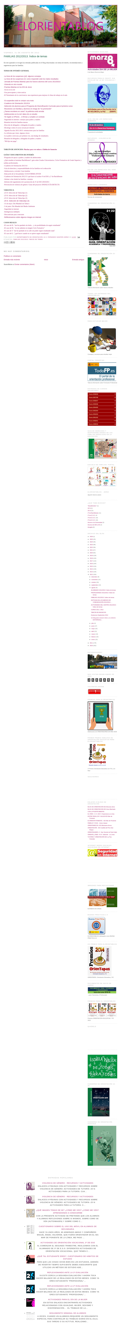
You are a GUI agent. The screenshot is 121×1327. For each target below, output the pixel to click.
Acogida (90, 527)
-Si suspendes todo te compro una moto (19, 101)
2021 (91, 550)
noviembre (94, 579)
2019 (91, 555)
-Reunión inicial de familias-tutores (16, 122)
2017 (91, 561)
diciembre (94, 577)
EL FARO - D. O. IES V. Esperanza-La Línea (101, 814)
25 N (89, 510)
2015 (91, 566)
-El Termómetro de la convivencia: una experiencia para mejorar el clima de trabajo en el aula (35, 95)
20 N (89, 508)
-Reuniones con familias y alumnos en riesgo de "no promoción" (28, 109)
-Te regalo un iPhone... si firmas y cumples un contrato (24, 117)
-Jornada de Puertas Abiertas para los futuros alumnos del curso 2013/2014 (32, 82)
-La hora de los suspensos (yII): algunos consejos (22, 76)
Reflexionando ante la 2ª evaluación (67, 1272)
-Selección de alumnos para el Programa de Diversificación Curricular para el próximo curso (38, 106)
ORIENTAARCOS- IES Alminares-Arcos (100, 825)
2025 (91, 539)
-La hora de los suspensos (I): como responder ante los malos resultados (31, 79)
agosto (93, 587)
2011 (91, 643)
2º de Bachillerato (93, 513)
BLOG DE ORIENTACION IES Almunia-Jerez (101, 807)
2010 (91, 645)
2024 (91, 542)
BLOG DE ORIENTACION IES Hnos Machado (101, 809)
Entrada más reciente (12, 260)
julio (92, 623)
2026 (91, 536)
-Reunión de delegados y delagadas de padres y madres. (22, 138)
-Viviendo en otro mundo (13, 84)
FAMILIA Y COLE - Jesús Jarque (97, 823)
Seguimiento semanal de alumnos (67, 1313)
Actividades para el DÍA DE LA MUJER (67, 1299)
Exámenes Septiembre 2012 (99, 615)
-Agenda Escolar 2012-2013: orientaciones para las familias (24, 130)
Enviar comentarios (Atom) (25, 264)
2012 (91, 574)
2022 (91, 547)
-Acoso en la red (9, 90)
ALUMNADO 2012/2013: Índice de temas (103, 590)
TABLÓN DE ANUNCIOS (98, 612)
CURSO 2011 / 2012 (97, 609)
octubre (93, 582)
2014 (91, 569)
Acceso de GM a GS (94, 525)
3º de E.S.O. (91, 517)
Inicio (46, 260)
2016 (91, 563)
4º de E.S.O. (91, 520)
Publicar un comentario (12, 256)
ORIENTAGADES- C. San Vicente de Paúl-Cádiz (102, 832)
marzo (93, 634)
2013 (91, 571)
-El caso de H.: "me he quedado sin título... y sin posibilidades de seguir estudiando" (32, 225)
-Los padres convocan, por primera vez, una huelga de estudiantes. (26, 136)
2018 (91, 558)
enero (93, 639)
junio (93, 626)
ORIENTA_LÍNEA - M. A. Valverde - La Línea (101, 834)
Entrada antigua (78, 260)
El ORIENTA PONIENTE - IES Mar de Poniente (102, 820)
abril (92, 631)
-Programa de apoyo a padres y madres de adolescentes (22, 157)
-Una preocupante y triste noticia (15, 92)
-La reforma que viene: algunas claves (17, 133)
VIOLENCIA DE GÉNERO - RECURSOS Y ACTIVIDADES (67, 1183)
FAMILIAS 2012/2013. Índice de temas (28, 239)
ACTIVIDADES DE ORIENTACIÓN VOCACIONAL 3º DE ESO (68, 1243)
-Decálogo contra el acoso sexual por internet (19, 128)
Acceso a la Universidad (95, 522)
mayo (93, 628)
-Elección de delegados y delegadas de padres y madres (22, 125)
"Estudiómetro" (92, 506)
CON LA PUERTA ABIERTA (96, 811)
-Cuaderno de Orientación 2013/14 (17, 103)
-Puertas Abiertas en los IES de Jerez (18, 87)
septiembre (94, 585)
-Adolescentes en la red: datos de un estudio (20, 114)
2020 (91, 552)
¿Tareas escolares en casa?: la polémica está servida (24, 111)
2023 (91, 544)
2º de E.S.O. (91, 515)
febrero (93, 636)
